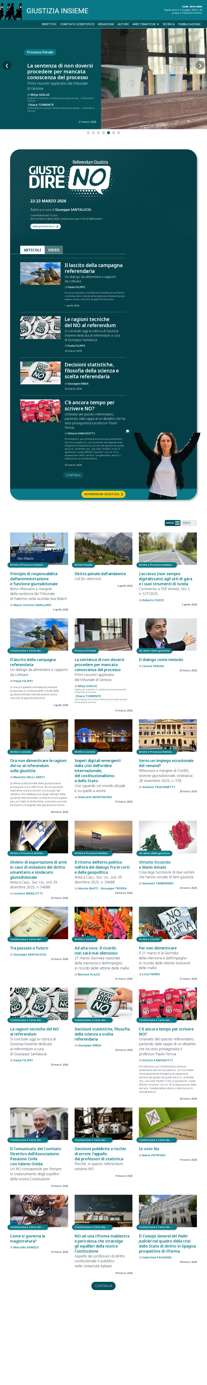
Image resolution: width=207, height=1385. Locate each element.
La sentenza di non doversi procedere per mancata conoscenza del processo (60, 71)
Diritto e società (20, 752)
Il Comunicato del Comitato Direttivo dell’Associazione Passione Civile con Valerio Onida (35, 1156)
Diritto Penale (83, 565)
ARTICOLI (32, 249)
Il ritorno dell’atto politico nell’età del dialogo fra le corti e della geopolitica (102, 867)
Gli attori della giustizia (154, 650)
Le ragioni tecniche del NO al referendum (90, 322)
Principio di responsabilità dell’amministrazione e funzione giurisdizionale (34, 578)
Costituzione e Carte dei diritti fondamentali (29, 650)
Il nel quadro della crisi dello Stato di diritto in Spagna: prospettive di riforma (167, 1243)
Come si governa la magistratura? (27, 1238)
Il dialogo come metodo (161, 659)
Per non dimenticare (157, 948)
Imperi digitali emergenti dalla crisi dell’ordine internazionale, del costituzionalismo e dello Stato (98, 770)
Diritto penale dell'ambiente (100, 573)
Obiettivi (48, 24)
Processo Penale (40, 52)
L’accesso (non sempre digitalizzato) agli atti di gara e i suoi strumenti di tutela (165, 578)
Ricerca (169, 24)
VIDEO (53, 249)
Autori (123, 24)
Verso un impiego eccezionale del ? (166, 763)
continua (73, 475)
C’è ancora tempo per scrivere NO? (90, 405)
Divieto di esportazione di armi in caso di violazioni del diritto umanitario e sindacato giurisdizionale (38, 869)
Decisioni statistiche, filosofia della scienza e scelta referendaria (92, 370)
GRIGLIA (173, 523)
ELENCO (189, 523)
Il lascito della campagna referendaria (94, 268)
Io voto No (149, 1148)
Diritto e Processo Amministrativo (29, 565)
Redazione (106, 24)
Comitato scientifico (77, 24)
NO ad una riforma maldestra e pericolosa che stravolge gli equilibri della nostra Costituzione (102, 1243)
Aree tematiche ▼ (145, 24)
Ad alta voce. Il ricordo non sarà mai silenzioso (96, 950)
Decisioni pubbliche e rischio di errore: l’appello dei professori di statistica (100, 1153)
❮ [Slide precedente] (7, 79)
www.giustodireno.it (44, 226)
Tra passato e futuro (29, 948)
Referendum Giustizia (101, 494)
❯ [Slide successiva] (200, 79)
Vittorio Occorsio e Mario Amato (154, 864)
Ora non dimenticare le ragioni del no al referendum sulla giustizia (38, 765)
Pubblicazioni (189, 24)
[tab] (88, 132)
